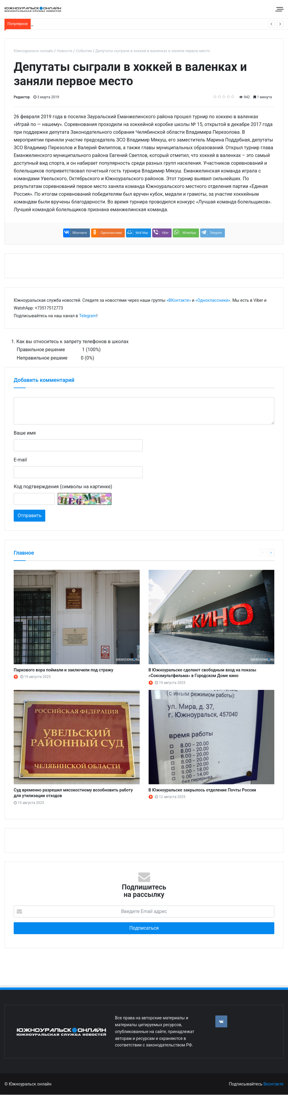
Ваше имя (25, 433)
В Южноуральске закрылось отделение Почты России (202, 790)
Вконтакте (273, 1084)
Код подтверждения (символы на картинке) (63, 486)
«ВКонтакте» (178, 300)
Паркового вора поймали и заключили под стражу (63, 670)
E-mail (20, 460)
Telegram (87, 315)
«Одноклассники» (212, 300)
